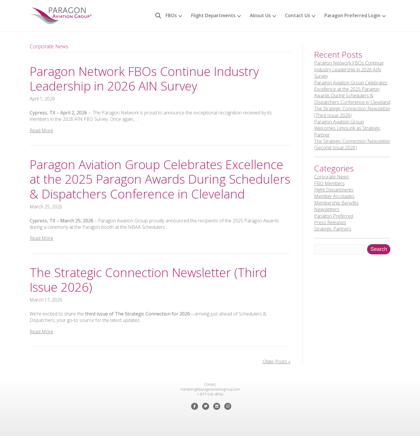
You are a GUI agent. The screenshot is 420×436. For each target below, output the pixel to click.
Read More (41, 130)
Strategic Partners (332, 229)
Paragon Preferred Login (352, 15)
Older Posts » (277, 361)
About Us (260, 15)
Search (379, 249)
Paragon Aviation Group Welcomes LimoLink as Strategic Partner (347, 128)
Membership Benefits (336, 203)
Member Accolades (334, 196)
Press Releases (330, 222)
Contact (210, 384)
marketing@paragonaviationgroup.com (210, 389)
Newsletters (326, 209)
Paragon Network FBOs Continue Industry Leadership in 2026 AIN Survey (144, 78)
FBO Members (329, 183)
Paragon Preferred (333, 216)
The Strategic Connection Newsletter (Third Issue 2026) (148, 279)
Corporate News (331, 176)
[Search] (156, 15)
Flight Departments (213, 15)
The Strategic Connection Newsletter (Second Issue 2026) (352, 144)
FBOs (171, 15)
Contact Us (297, 15)
